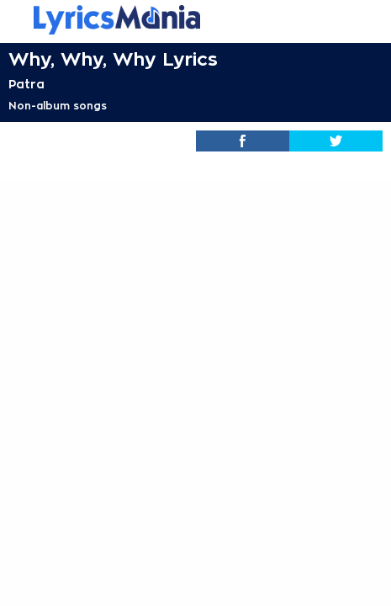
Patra (26, 84)
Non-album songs (57, 106)
